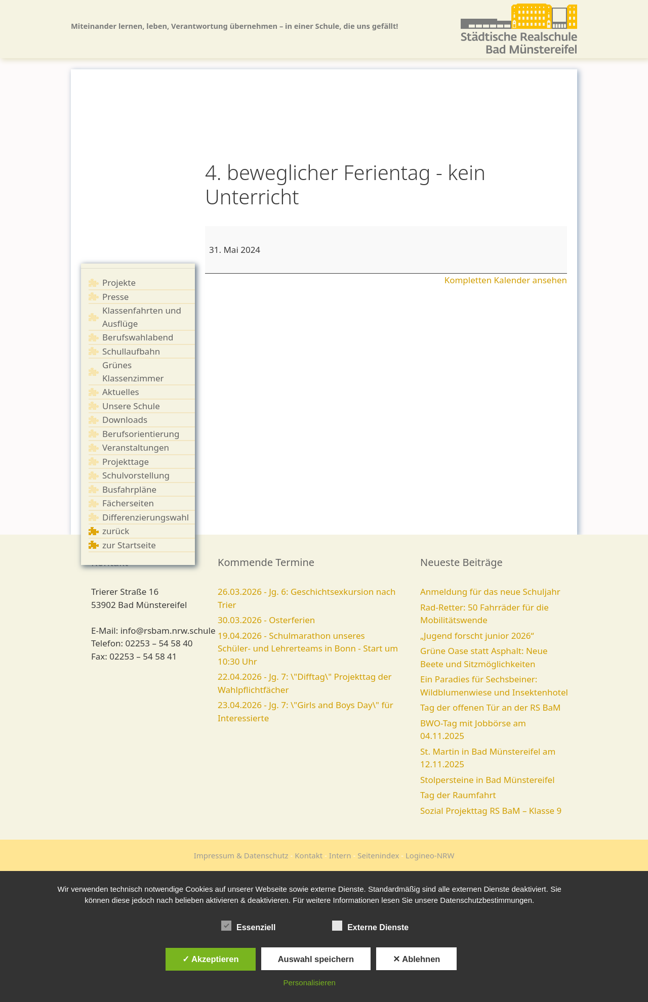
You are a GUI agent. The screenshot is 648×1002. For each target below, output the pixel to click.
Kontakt (308, 855)
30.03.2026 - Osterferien (266, 620)
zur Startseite (129, 545)
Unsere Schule (131, 406)
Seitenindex (378, 855)
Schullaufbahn (131, 351)
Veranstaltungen (135, 447)
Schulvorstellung (136, 475)
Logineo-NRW (430, 855)
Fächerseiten (128, 503)
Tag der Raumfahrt (458, 795)
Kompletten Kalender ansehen (505, 280)
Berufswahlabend (138, 337)
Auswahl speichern (316, 959)
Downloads (124, 419)
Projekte (119, 282)
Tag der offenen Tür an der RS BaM (490, 707)
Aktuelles (120, 392)
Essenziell (248, 926)
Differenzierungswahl (145, 517)
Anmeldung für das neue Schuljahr (490, 591)
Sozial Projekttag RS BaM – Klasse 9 (490, 810)
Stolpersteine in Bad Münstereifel (487, 780)
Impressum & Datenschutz (241, 855)
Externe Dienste (370, 926)
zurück (115, 531)
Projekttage (125, 461)
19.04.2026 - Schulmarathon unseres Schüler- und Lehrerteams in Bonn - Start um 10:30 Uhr (308, 648)
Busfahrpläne (129, 489)
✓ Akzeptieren (210, 959)
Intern (340, 855)
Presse (115, 296)
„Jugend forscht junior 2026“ (477, 635)
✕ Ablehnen (416, 959)
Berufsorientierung (141, 434)
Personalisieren (310, 982)
